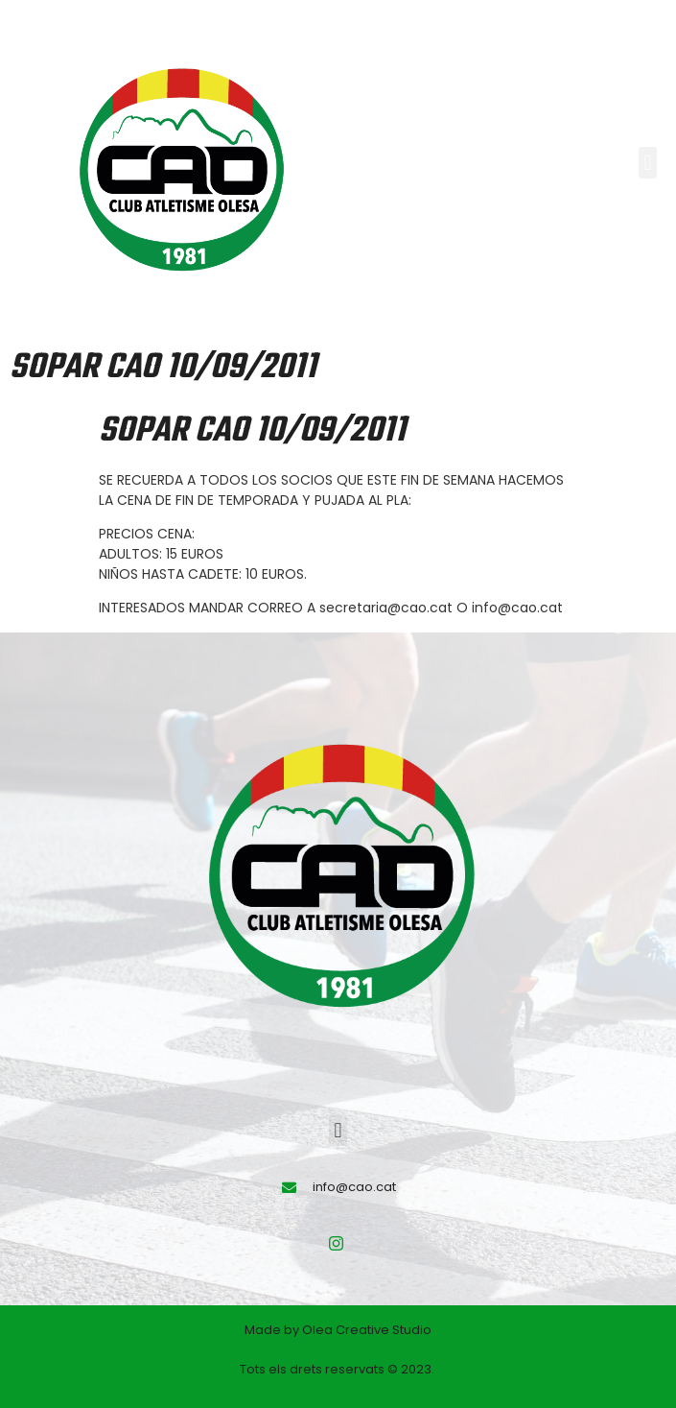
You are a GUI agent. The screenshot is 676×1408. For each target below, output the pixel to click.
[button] (648, 163)
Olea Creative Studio (366, 1330)
